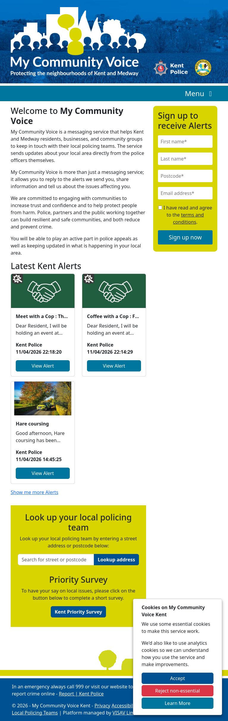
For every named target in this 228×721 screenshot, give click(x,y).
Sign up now (185, 237)
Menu (200, 93)
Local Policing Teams (35, 712)
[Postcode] (185, 176)
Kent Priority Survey (78, 612)
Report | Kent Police (81, 693)
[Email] (185, 193)
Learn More (178, 703)
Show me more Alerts (34, 492)
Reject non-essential (177, 690)
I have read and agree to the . (185, 214)
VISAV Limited (128, 712)
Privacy (102, 705)
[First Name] (185, 141)
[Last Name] (185, 159)
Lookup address (116, 559)
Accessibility (125, 705)
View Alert (43, 366)
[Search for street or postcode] (56, 559)
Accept (177, 678)
